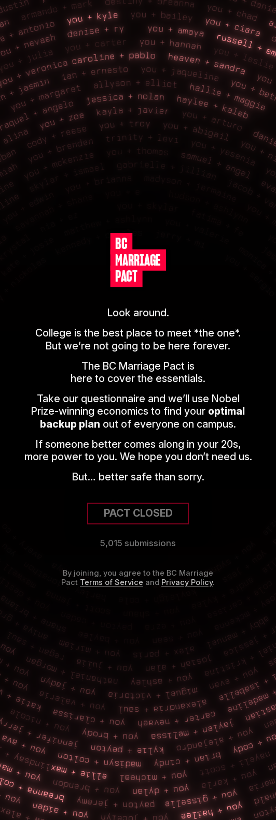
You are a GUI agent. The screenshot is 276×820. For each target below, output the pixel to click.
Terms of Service (111, 582)
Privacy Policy (187, 582)
